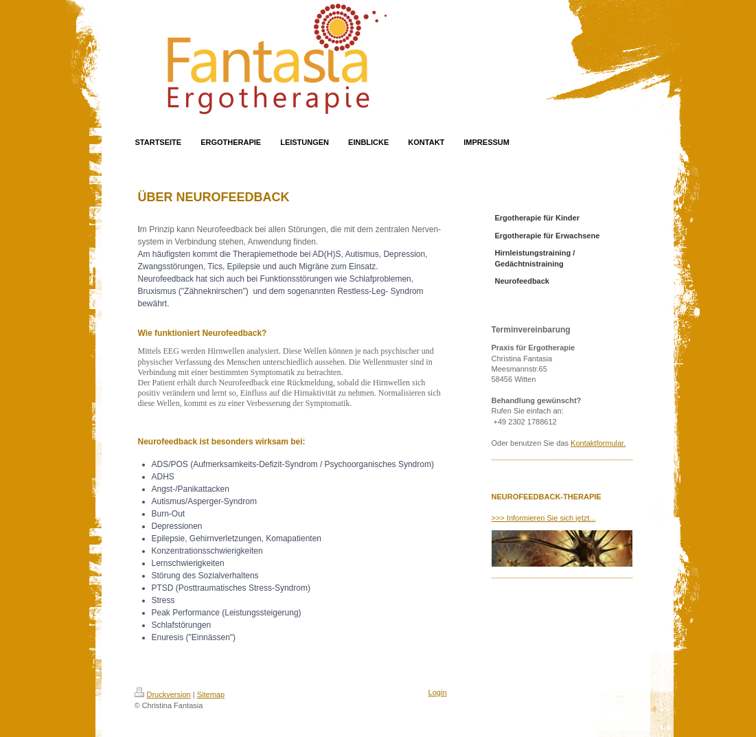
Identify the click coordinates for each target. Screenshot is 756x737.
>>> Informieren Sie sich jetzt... (544, 518)
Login (437, 692)
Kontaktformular (597, 443)
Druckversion (163, 694)
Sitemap (211, 694)
